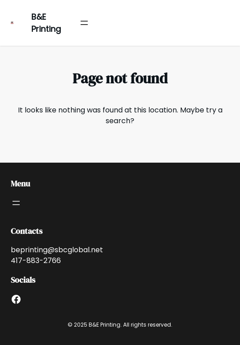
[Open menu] (84, 22)
